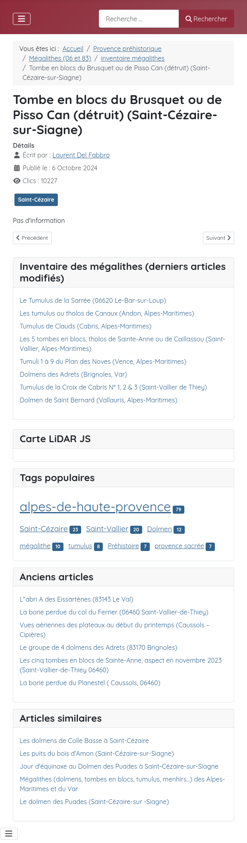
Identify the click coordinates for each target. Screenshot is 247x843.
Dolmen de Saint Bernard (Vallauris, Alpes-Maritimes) (99, 400)
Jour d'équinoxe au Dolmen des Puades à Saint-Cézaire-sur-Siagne (119, 766)
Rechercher (206, 19)
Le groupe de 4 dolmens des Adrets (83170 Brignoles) (98, 647)
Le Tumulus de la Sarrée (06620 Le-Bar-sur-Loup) (93, 300)
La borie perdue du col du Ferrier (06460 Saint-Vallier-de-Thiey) (114, 612)
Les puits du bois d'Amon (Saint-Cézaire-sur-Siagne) (97, 753)
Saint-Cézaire (36, 199)
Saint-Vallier (107, 528)
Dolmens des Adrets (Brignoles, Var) (73, 374)
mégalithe (35, 545)
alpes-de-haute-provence (95, 506)
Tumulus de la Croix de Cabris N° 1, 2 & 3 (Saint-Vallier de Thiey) (113, 387)
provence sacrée (179, 546)
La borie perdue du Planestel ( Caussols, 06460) (90, 683)
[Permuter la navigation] (22, 19)
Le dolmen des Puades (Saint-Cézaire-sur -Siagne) (94, 802)
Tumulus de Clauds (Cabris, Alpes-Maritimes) (85, 326)
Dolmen (159, 529)
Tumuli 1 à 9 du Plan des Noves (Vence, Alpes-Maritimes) (103, 361)
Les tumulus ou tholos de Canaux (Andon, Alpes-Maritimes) (107, 313)
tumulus (80, 546)
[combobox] (139, 19)
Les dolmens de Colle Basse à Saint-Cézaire (84, 741)
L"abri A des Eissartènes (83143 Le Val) (76, 599)
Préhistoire (123, 546)
